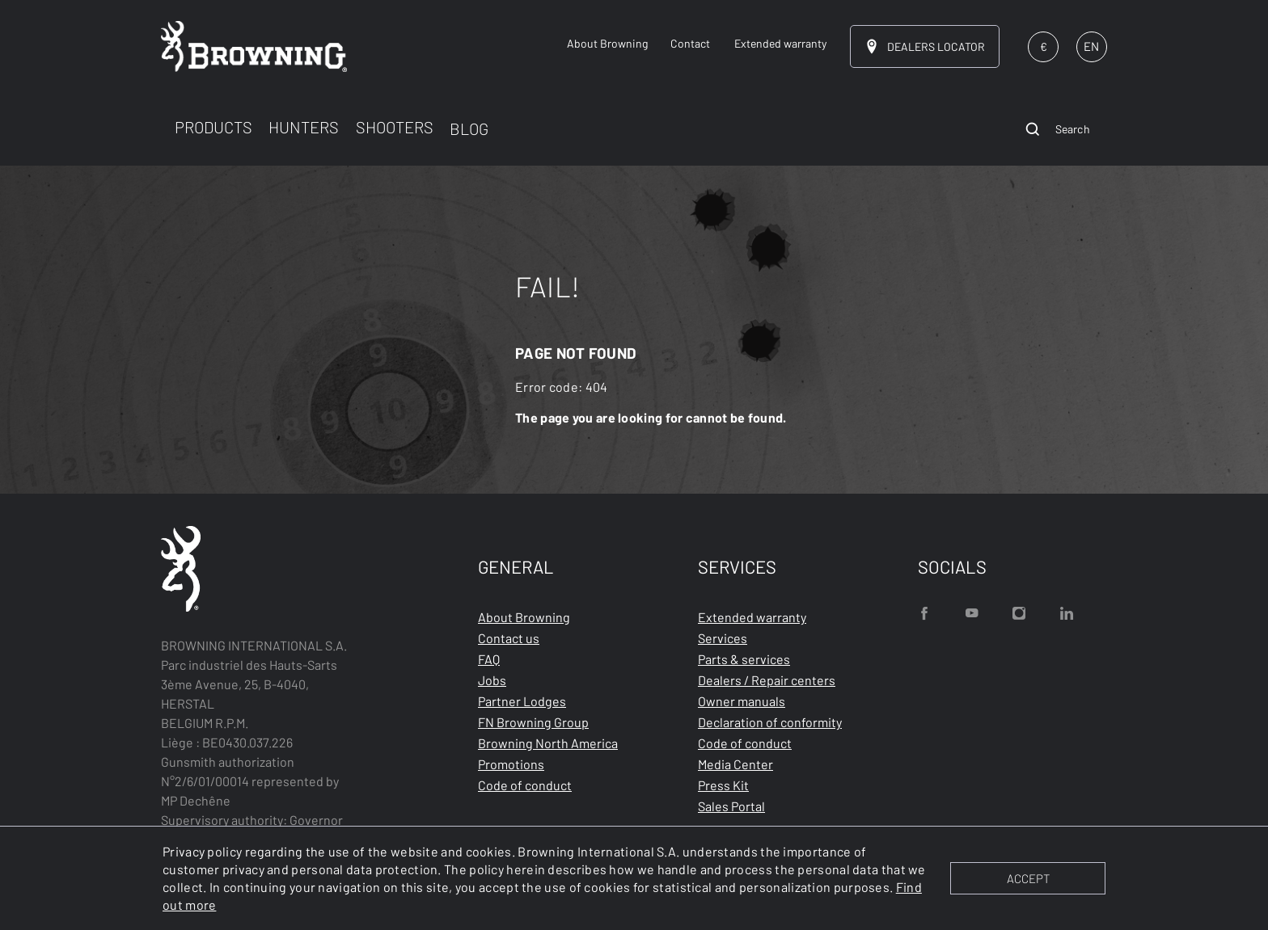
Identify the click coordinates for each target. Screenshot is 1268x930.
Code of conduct (525, 785)
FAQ (489, 659)
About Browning (524, 617)
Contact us (508, 638)
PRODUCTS (213, 127)
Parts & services (744, 659)
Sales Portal (731, 806)
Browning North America (548, 743)
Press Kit (723, 785)
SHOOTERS (394, 127)
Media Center (735, 764)
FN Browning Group (533, 722)
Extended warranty (752, 617)
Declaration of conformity (770, 722)
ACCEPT (1028, 878)
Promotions (511, 764)
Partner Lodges (522, 701)
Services (722, 638)
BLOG (469, 128)
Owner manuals (741, 701)
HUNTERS (303, 127)
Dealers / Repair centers (766, 680)
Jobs (492, 680)
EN (1091, 46)
